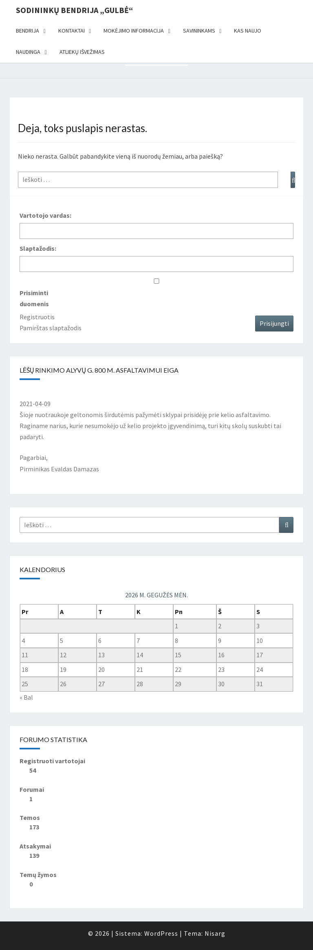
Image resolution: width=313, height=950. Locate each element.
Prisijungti (274, 323)
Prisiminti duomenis (34, 298)
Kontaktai (71, 30)
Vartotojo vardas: (45, 215)
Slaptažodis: (38, 248)
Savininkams (199, 30)
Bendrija (27, 30)
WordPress (161, 933)
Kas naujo (247, 30)
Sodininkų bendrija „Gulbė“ (74, 10)
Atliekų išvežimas (82, 51)
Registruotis (37, 317)
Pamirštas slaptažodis (51, 328)
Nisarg (215, 933)
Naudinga (28, 51)
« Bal (26, 697)
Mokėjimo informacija (134, 30)
